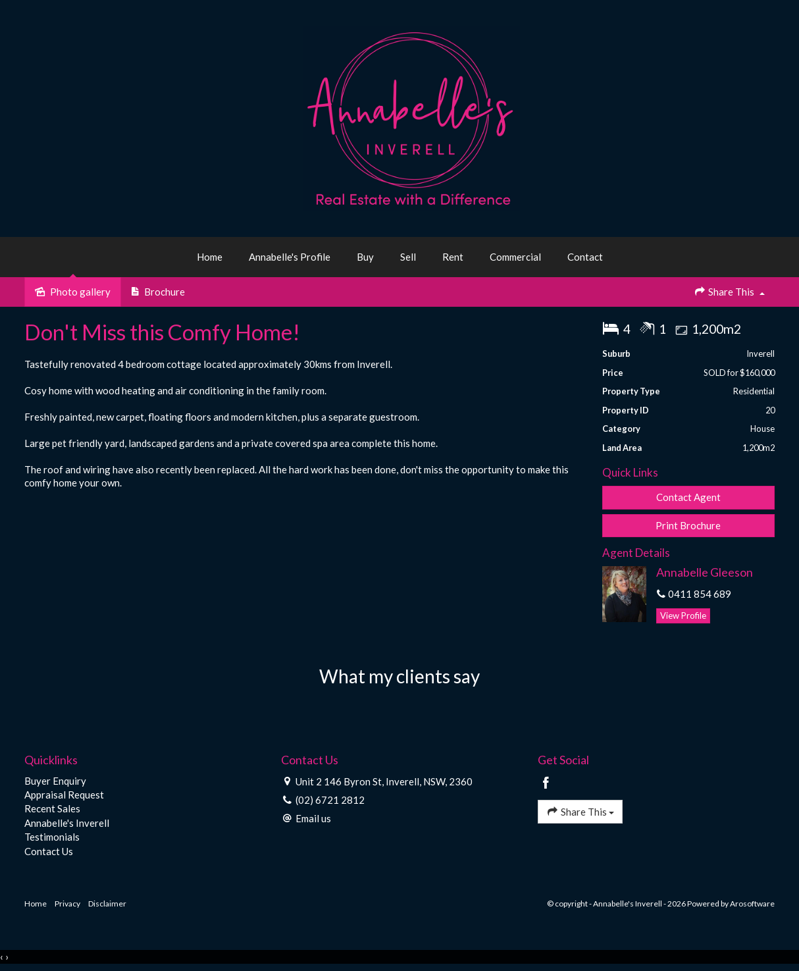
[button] (688, 525)
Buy (365, 257)
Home (209, 257)
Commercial (515, 257)
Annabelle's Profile (289, 257)
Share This (729, 291)
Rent (452, 257)
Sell (408, 257)
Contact (585, 257)
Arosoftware (752, 903)
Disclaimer (107, 903)
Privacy (67, 903)
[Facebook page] (546, 783)
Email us (313, 818)
